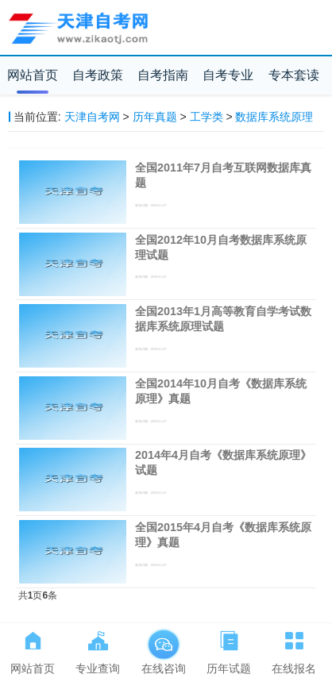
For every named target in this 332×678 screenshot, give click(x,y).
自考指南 (162, 75)
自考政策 (97, 75)
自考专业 (228, 75)
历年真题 (155, 116)
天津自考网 (92, 116)
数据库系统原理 (274, 116)
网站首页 (32, 75)
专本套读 (293, 75)
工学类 (206, 116)
